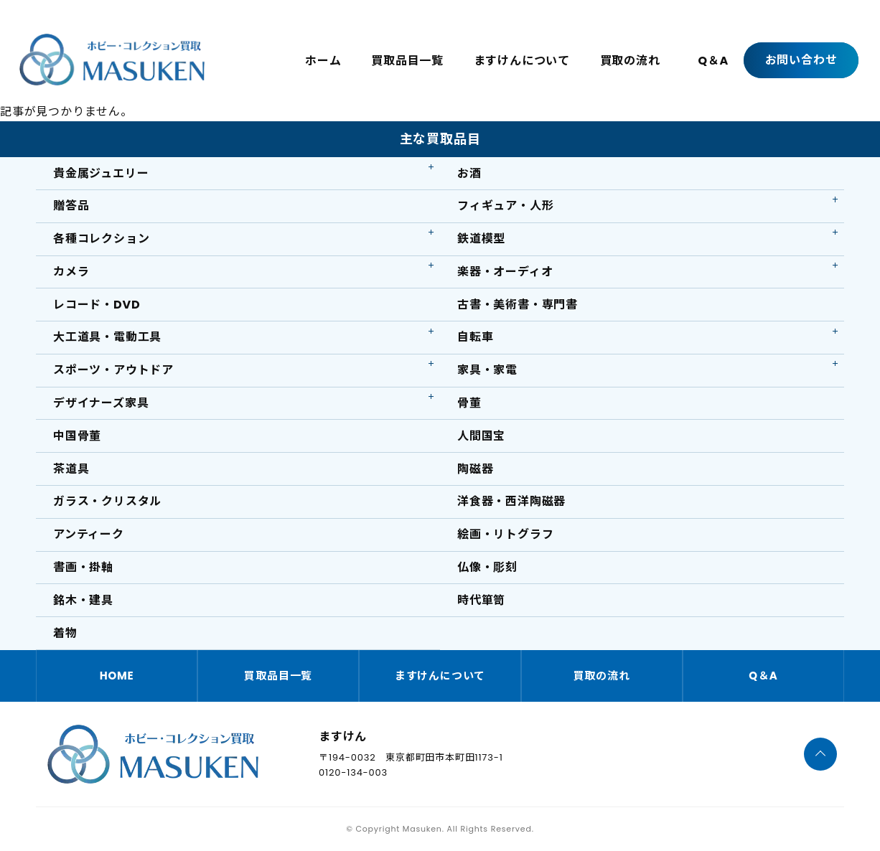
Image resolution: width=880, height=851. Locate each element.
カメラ (71, 271)
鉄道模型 (481, 238)
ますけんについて (522, 60)
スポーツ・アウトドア (113, 370)
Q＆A (713, 60)
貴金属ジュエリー (101, 173)
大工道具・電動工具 (107, 337)
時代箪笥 (481, 600)
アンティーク (88, 534)
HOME (117, 675)
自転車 (475, 337)
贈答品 (71, 205)
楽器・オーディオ (505, 271)
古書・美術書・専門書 (517, 304)
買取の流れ (630, 60)
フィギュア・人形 (505, 205)
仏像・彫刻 (487, 567)
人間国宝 (481, 436)
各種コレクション (101, 238)
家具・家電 (487, 370)
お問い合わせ (801, 60)
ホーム (323, 60)
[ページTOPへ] (820, 754)
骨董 (469, 403)
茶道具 (71, 469)
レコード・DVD (96, 304)
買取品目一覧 (407, 60)
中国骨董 (77, 436)
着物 (65, 633)
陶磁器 (475, 469)
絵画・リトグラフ (505, 534)
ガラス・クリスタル (107, 501)
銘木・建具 (83, 600)
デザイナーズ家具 (101, 403)
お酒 (469, 173)
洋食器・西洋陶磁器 (511, 501)
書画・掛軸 (83, 567)
